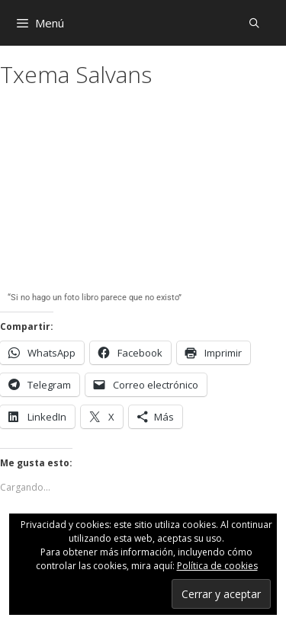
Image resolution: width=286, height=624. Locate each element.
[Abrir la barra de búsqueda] (254, 23)
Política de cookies (217, 565)
